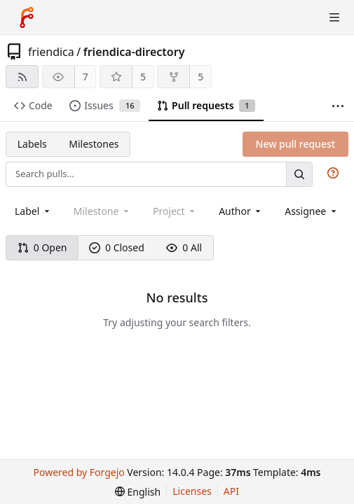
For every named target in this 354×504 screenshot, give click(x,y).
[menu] (138, 491)
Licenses (192, 491)
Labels (32, 143)
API (231, 491)
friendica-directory (134, 52)
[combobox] (33, 211)
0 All (184, 247)
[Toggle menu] (334, 17)
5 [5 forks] (200, 76)
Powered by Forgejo (79, 472)
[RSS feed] (22, 76)
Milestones (93, 143)
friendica (51, 52)
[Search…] (299, 174)
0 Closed (116, 247)
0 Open (42, 247)
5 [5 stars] (143, 76)
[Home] (26, 17)
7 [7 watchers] (85, 76)
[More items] (337, 106)
